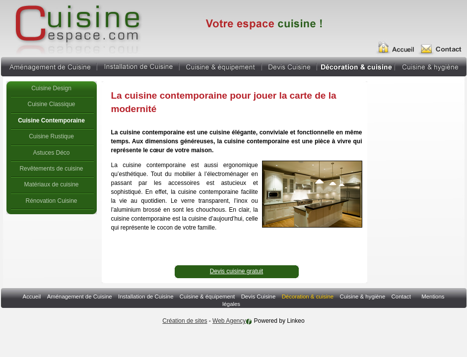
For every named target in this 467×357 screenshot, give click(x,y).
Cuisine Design (51, 88)
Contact (401, 296)
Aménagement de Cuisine (48, 65)
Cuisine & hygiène (431, 65)
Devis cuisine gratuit (236, 271)
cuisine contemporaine (76, 27)
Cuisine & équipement (221, 65)
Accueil (399, 44)
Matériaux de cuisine (51, 184)
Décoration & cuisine (356, 65)
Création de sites (184, 320)
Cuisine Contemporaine (51, 120)
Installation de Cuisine (138, 65)
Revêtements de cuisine (51, 168)
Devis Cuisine (289, 65)
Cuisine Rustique (51, 136)
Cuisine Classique (51, 104)
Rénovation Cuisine (51, 200)
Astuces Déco (51, 152)
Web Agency (229, 320)
